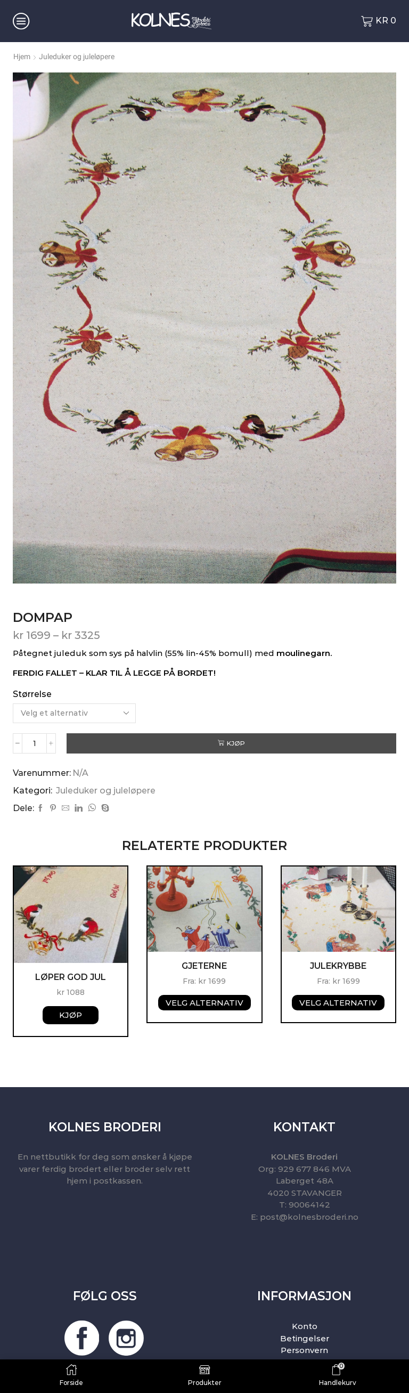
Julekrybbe (338, 966)
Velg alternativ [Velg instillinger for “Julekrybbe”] (338, 1003)
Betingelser (304, 1338)
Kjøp (236, 743)
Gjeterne (204, 966)
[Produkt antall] (34, 743)
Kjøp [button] (70, 1015)
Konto (304, 1326)
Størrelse (32, 694)
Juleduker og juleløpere (76, 56)
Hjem (21, 56)
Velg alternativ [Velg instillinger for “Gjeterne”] (204, 1003)
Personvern (304, 1350)
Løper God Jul (70, 977)
